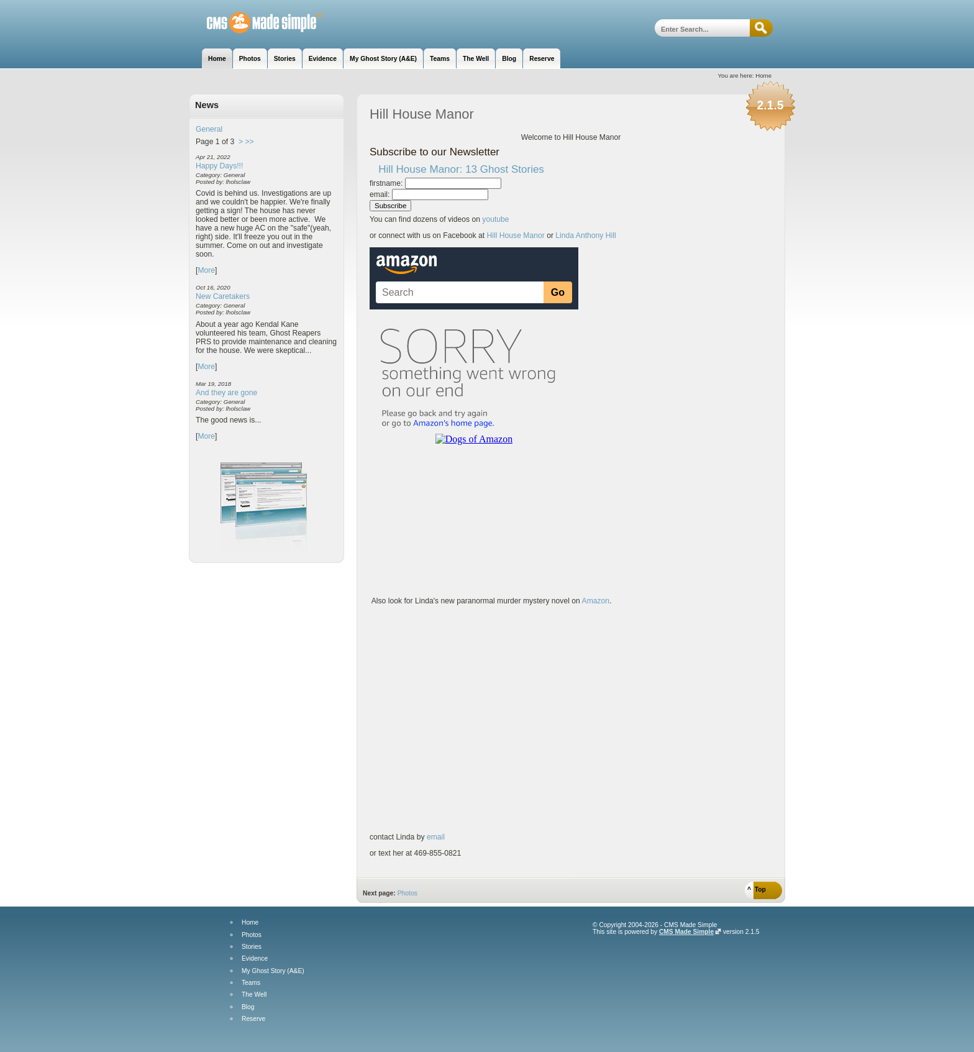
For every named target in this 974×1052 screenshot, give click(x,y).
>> (249, 141)
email (436, 837)
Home (250, 923)
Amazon (594, 601)
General (209, 129)
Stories (252, 947)
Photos (407, 893)
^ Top (756, 889)
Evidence (255, 959)
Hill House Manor (255, 23)
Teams (251, 983)
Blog (248, 1007)
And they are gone (226, 392)
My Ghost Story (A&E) (273, 971)
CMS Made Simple (686, 931)
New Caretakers (223, 296)
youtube (495, 219)
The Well (254, 995)
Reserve (253, 1019)
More (206, 270)
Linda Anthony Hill (585, 235)
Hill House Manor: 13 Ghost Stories (461, 169)
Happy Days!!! (219, 166)
